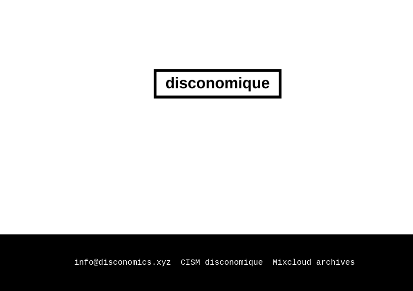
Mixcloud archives (314, 262)
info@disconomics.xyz (122, 262)
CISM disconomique (222, 262)
